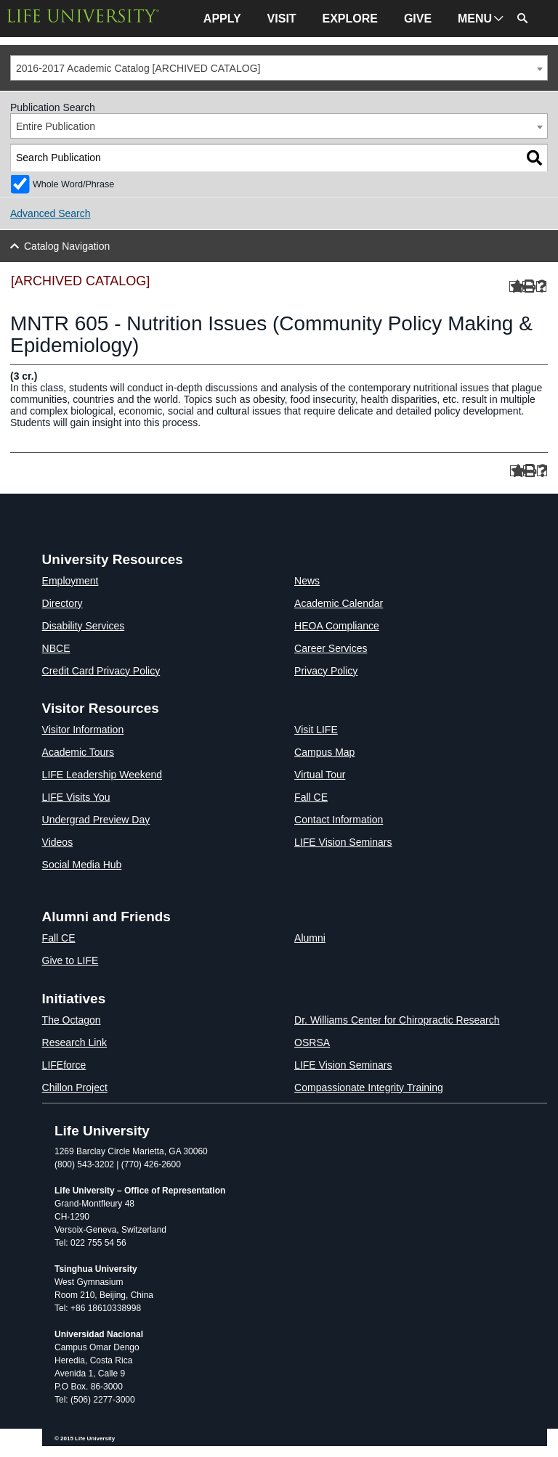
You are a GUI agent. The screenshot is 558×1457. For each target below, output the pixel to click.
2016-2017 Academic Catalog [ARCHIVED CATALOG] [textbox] (138, 68)
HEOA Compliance (336, 626)
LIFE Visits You (76, 797)
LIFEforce (64, 1065)
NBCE (56, 648)
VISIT (281, 18)
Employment (70, 581)
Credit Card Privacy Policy (101, 671)
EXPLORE (350, 18)
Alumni (310, 938)
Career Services (330, 648)
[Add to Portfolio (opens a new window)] (514, 286)
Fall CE (311, 797)
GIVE (418, 18)
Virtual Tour (319, 774)
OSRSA (312, 1042)
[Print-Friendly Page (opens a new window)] (527, 286)
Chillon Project (75, 1087)
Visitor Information (83, 729)
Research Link (75, 1042)
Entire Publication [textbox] (55, 126)
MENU (475, 18)
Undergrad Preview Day (96, 819)
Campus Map (324, 752)
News (307, 581)
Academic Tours (78, 752)
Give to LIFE (70, 960)
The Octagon (71, 1020)
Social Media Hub (82, 864)
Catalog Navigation (67, 246)
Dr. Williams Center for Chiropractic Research (396, 1020)
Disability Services (83, 626)
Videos (57, 842)
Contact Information (338, 819)
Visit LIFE (316, 729)
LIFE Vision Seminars (343, 842)
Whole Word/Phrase (73, 184)
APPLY (222, 18)
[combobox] (279, 68)
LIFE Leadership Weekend (102, 774)
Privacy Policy (325, 671)
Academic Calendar (338, 603)
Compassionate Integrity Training (368, 1087)
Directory (62, 603)
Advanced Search (50, 213)
